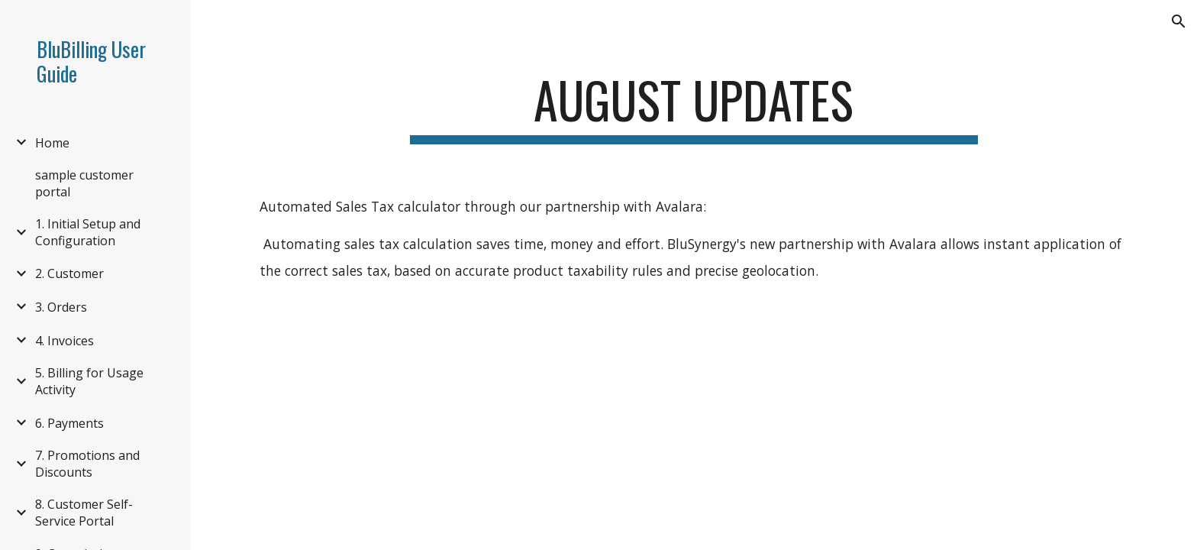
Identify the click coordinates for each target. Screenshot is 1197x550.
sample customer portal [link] (84, 183)
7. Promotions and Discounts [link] (87, 463)
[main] (694, 107)
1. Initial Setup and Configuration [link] (87, 232)
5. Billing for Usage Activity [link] (89, 381)
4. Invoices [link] (64, 340)
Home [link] (52, 142)
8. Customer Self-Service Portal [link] (84, 512)
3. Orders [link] (61, 307)
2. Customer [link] (69, 273)
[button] (1178, 21)
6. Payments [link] (69, 423)
